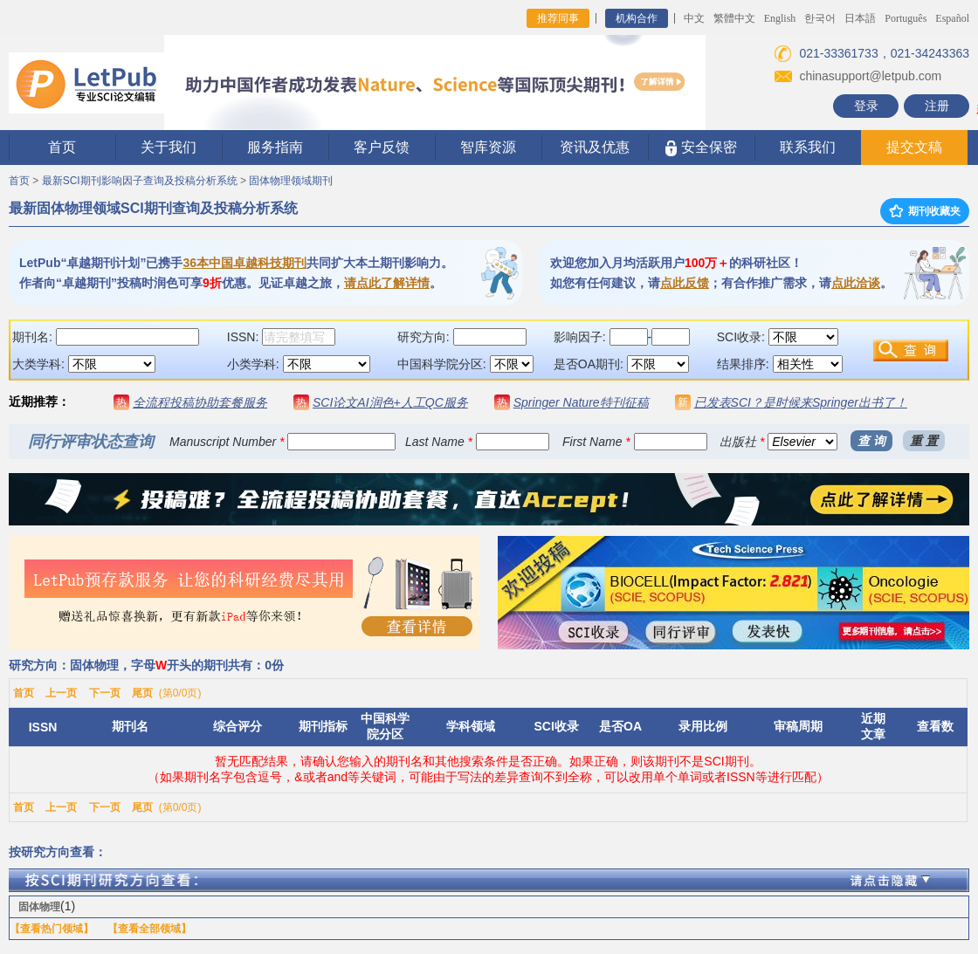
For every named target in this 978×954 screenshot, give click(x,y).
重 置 (924, 441)
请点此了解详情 (387, 283)
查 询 (871, 441)
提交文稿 (914, 147)
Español (952, 18)
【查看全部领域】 (149, 929)
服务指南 (275, 147)
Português (905, 18)
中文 (694, 18)
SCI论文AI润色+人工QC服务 (390, 402)
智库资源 (488, 147)
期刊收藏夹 (925, 211)
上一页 (61, 693)
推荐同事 (558, 18)
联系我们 (808, 147)
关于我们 (168, 147)
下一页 (105, 693)
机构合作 (637, 18)
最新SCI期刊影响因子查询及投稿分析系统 (140, 181)
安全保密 (700, 148)
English (780, 18)
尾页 (142, 693)
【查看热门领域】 (51, 929)
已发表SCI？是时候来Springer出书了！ (800, 402)
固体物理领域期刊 (291, 181)
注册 (937, 106)
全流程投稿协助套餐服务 (200, 402)
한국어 (820, 18)
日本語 (860, 18)
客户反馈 (382, 147)
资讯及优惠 (595, 147)
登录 (866, 106)
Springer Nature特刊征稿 (581, 402)
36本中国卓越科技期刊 (244, 263)
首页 (62, 147)
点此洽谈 (855, 283)
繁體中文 (734, 18)
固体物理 (39, 907)
